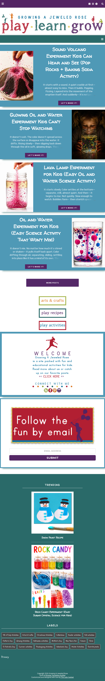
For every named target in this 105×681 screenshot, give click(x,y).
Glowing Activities (23, 641)
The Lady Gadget (67, 677)
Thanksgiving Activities (44, 646)
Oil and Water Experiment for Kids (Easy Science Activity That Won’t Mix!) (36, 229)
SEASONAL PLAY (59, 39)
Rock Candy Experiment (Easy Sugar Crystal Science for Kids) (52, 613)
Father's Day (8, 641)
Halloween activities (40, 641)
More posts (52, 283)
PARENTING (96, 39)
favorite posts (93, 646)
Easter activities (74, 635)
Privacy (5, 657)
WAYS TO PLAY (35, 39)
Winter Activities (78, 646)
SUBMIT (53, 457)
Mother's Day (57, 641)
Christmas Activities (44, 635)
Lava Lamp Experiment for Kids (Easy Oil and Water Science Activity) (69, 174)
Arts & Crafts (27, 635)
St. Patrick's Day (9, 646)
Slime (91, 641)
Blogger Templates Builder (55, 675)
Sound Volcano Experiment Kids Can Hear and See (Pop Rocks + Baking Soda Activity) (69, 62)
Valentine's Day (62, 646)
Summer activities (25, 646)
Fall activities (89, 635)
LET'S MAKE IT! (69, 103)
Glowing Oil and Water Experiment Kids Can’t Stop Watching (36, 121)
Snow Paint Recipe (52, 537)
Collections (60, 635)
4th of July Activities (11, 635)
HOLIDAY (79, 39)
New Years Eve (71, 641)
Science (82, 641)
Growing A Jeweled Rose (58, 673)
